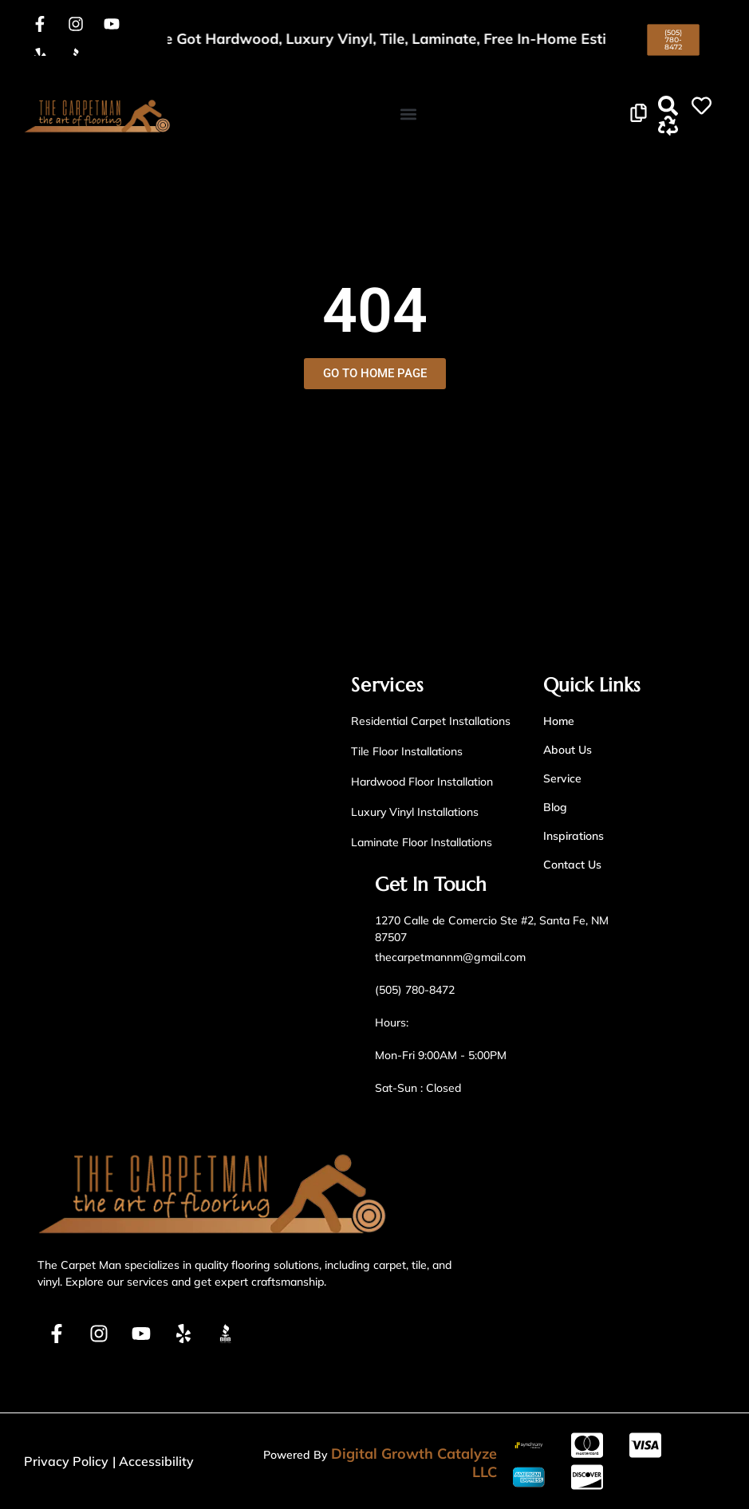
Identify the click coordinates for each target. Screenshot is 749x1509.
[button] (408, 113)
